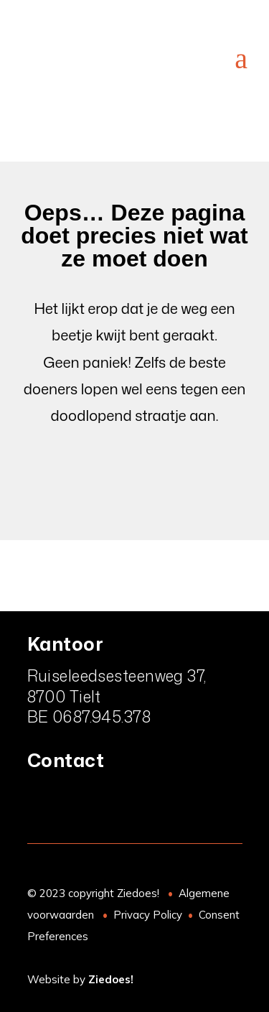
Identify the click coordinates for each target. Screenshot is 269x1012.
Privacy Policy (147, 915)
